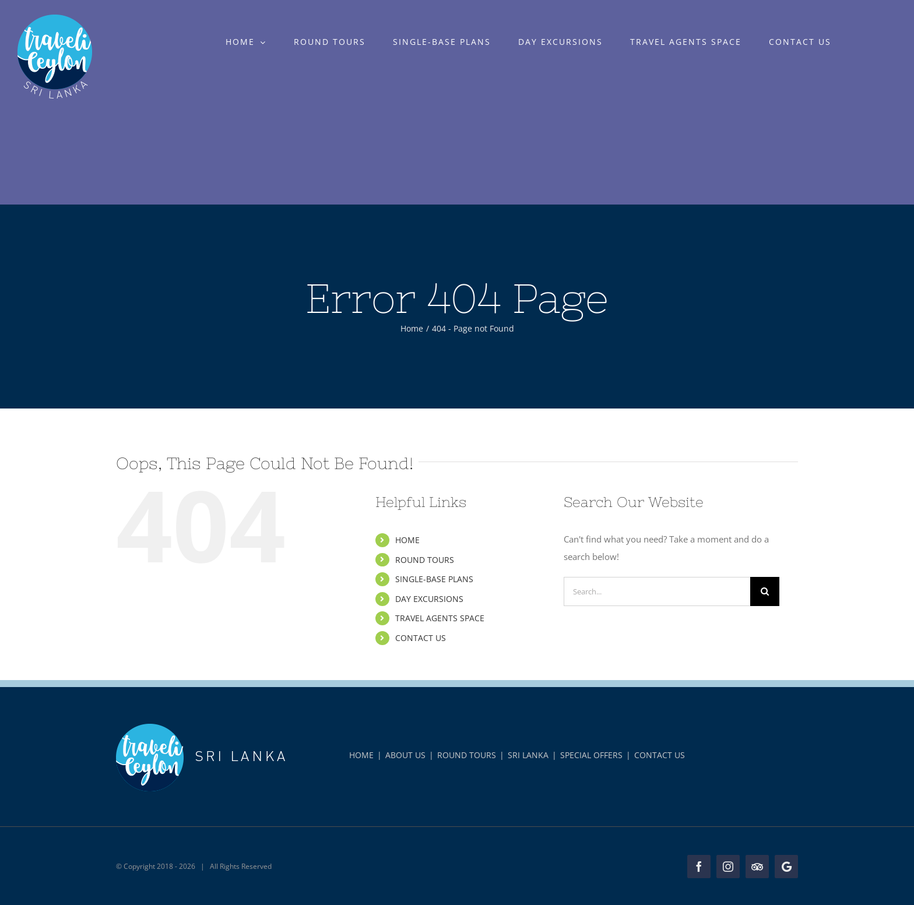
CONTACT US (420, 637)
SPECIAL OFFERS (591, 754)
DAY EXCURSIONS (429, 598)
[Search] (764, 591)
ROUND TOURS (424, 559)
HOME (407, 539)
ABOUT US (405, 754)
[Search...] (657, 591)
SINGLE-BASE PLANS (434, 578)
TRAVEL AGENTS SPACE (439, 618)
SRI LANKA (528, 754)
